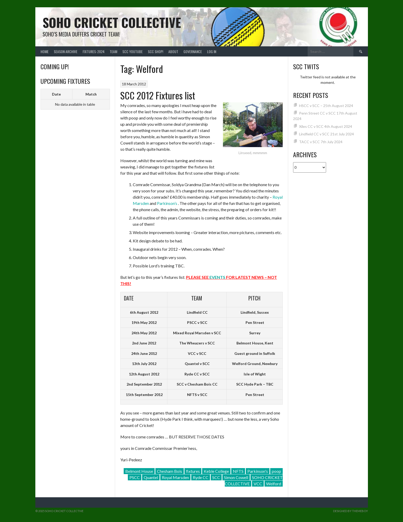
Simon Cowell (236, 477)
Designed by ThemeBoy (350, 511)
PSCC (134, 477)
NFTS (238, 471)
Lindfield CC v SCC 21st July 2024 (326, 134)
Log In (211, 51)
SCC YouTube (132, 51)
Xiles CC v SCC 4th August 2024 (325, 126)
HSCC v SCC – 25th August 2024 (326, 105)
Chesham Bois (169, 471)
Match (91, 94)
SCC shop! (155, 51)
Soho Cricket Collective (112, 22)
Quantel (151, 477)
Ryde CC (200, 477)
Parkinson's (257, 471)
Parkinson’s (167, 203)
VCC (258, 483)
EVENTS (217, 277)
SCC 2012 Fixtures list (157, 95)
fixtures (193, 471)
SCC (216, 477)
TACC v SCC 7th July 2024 (320, 142)
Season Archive (65, 51)
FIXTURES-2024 (93, 51)
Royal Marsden (175, 477)
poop (276, 471)
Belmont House (139, 471)
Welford (273, 483)
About (173, 51)
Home (45, 51)
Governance (192, 51)
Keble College (216, 471)
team (113, 51)
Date (56, 94)
